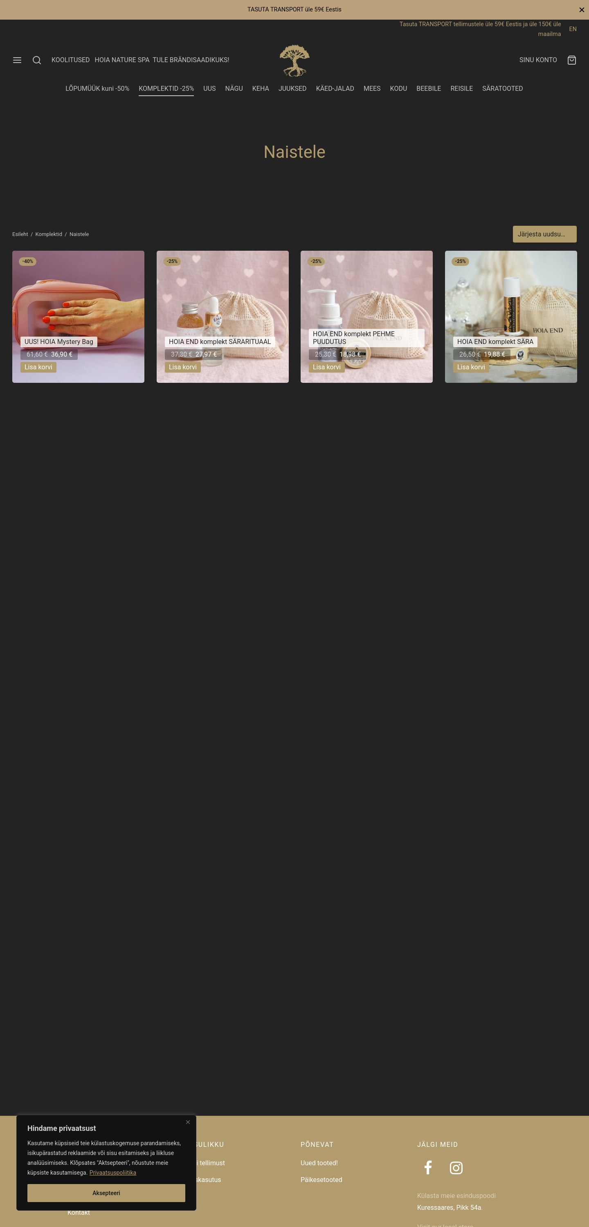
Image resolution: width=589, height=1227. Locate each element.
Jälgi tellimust (204, 1163)
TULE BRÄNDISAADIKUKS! (191, 60)
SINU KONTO (538, 60)
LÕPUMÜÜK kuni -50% (97, 88)
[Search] (37, 60)
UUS (209, 88)
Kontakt (78, 1212)
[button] (38, 367)
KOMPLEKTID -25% (166, 88)
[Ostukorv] (572, 60)
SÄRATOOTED (502, 88)
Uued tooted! (319, 1163)
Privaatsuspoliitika (113, 1172)
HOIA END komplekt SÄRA (495, 342)
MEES (372, 88)
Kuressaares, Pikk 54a (449, 1207)
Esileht (20, 234)
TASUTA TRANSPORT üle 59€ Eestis (294, 9)
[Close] (188, 1122)
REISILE (461, 88)
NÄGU (234, 88)
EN (573, 29)
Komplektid (49, 234)
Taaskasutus (202, 1180)
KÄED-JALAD (335, 88)
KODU (398, 88)
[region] (106, 1163)
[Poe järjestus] (545, 234)
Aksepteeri (106, 1193)
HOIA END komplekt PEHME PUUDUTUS (354, 338)
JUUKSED (293, 88)
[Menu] (17, 60)
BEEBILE (428, 88)
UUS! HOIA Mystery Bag (59, 342)
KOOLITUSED (71, 60)
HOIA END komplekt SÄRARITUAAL (220, 342)
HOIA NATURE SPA (121, 60)
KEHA (260, 88)
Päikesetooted (321, 1180)
